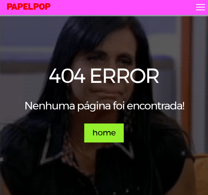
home (104, 133)
